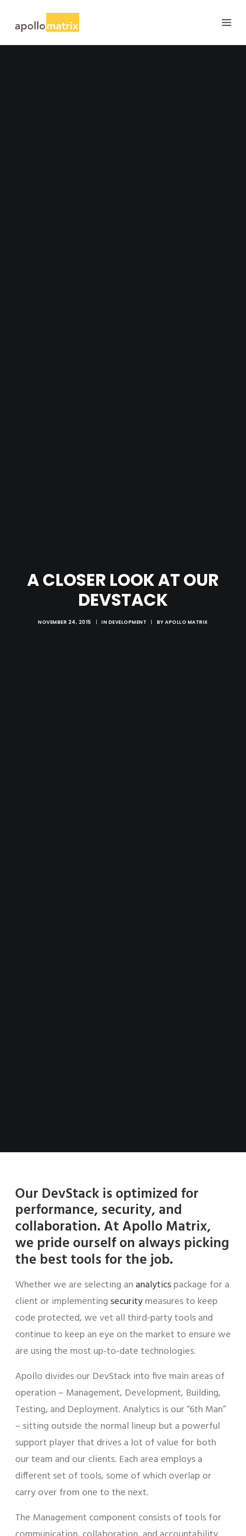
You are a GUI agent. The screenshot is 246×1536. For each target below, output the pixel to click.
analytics (153, 1260)
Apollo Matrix (186, 609)
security (126, 1277)
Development (128, 609)
